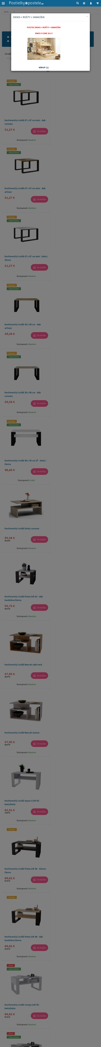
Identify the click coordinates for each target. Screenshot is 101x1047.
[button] (84, 3)
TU (47, 67)
